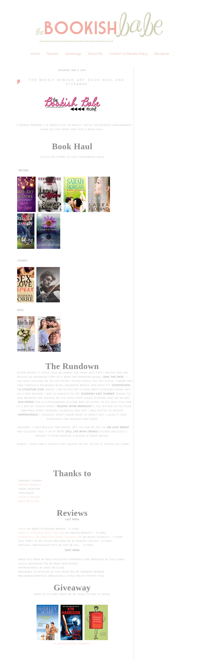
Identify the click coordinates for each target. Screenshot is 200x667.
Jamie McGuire (28, 501)
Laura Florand (29, 497)
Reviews (52, 54)
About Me (95, 54)
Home (35, 54)
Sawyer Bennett (29, 484)
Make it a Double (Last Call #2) (41, 533)
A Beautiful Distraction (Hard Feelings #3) (50, 537)
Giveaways (73, 54)
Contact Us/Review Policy (128, 54)
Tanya (23, 528)
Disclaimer (161, 54)
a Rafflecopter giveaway (72, 643)
